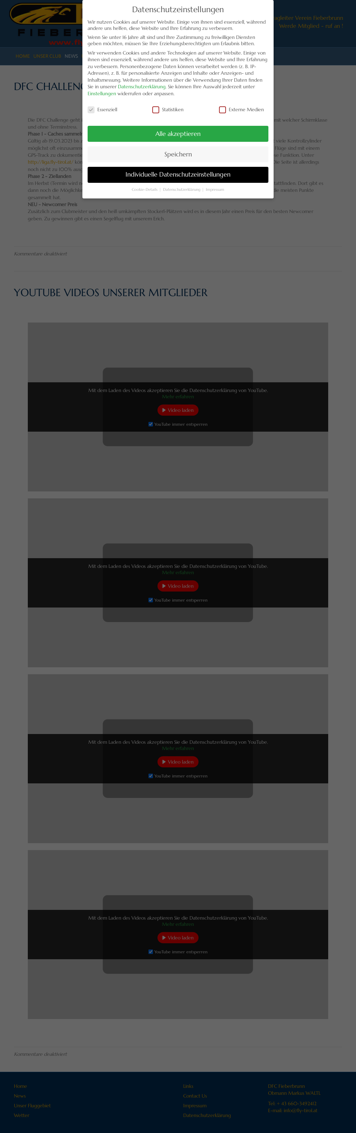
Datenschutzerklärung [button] (182, 184)
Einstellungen (102, 88)
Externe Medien (241, 104)
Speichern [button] (178, 149)
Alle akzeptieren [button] (178, 129)
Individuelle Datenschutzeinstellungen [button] (178, 170)
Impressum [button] (215, 184)
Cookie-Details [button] (145, 184)
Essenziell (102, 104)
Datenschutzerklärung (141, 82)
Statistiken (168, 104)
